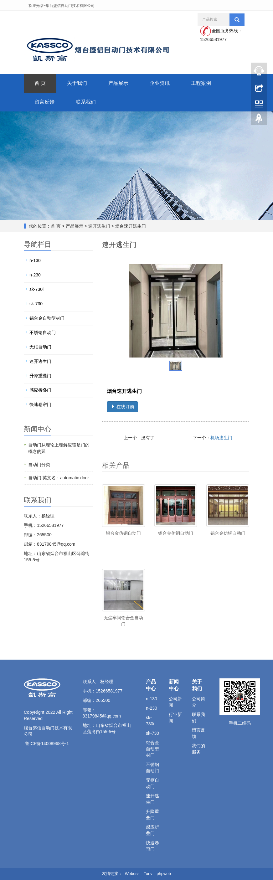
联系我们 (86, 102)
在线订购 (122, 406)
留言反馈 (44, 102)
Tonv (148, 873)
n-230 (35, 274)
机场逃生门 (221, 437)
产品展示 (118, 83)
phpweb (164, 873)
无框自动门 (40, 346)
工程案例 (201, 83)
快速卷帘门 (40, 404)
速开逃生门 (99, 226)
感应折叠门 (40, 390)
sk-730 (36, 303)
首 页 (40, 83)
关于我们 (77, 83)
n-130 (35, 260)
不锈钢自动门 (42, 332)
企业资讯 (160, 83)
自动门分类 (39, 464)
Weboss (132, 873)
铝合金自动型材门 (46, 318)
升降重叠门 (40, 375)
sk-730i (36, 289)
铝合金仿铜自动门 (123, 533)
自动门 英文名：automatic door (58, 477)
